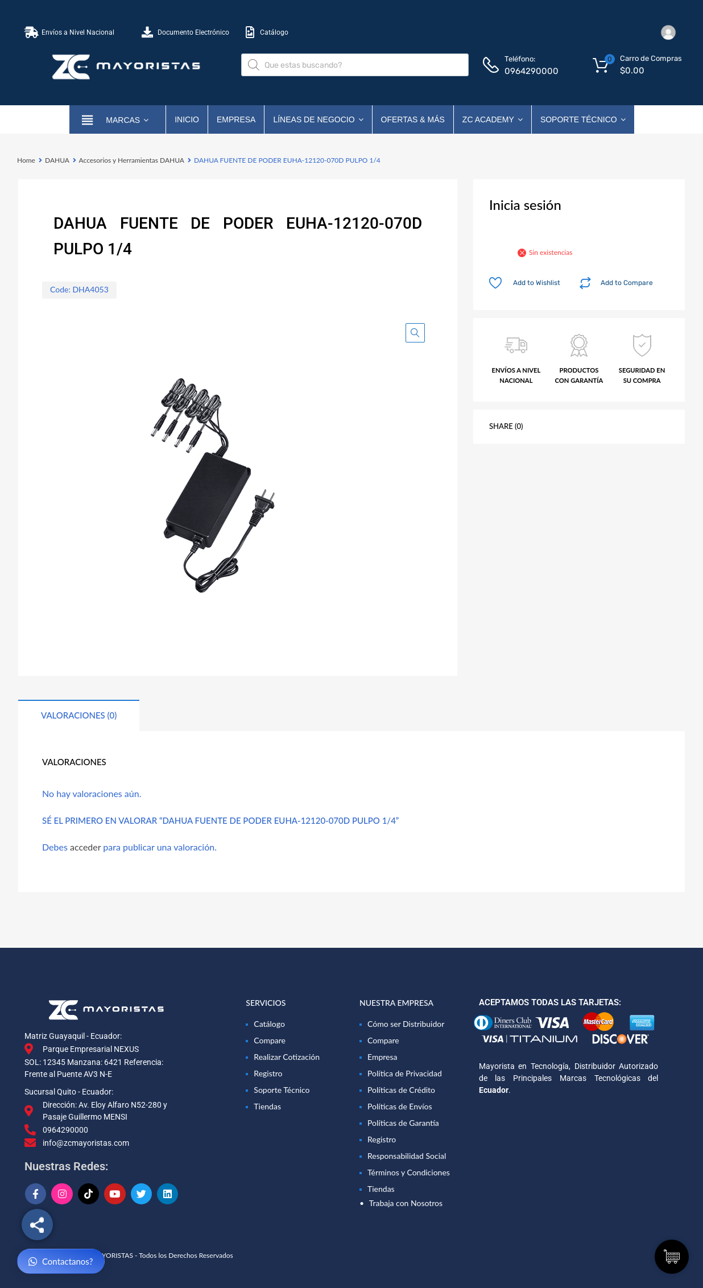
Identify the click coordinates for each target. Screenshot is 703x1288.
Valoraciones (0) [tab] (79, 715)
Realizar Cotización (287, 1057)
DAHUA (57, 160)
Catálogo (269, 1024)
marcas (127, 119)
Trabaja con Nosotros (406, 1203)
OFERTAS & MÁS (413, 119)
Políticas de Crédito (401, 1090)
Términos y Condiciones (408, 1172)
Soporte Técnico (583, 119)
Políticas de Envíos (399, 1106)
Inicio (187, 119)
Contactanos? (60, 1261)
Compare (270, 1040)
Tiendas (267, 1106)
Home (26, 160)
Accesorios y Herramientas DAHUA (131, 160)
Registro (268, 1073)
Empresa (236, 119)
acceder (85, 846)
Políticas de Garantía (403, 1123)
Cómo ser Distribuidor (405, 1024)
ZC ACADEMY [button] (492, 119)
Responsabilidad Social (406, 1156)
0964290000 (531, 71)
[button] (415, 332)
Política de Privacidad (404, 1073)
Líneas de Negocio (318, 119)
